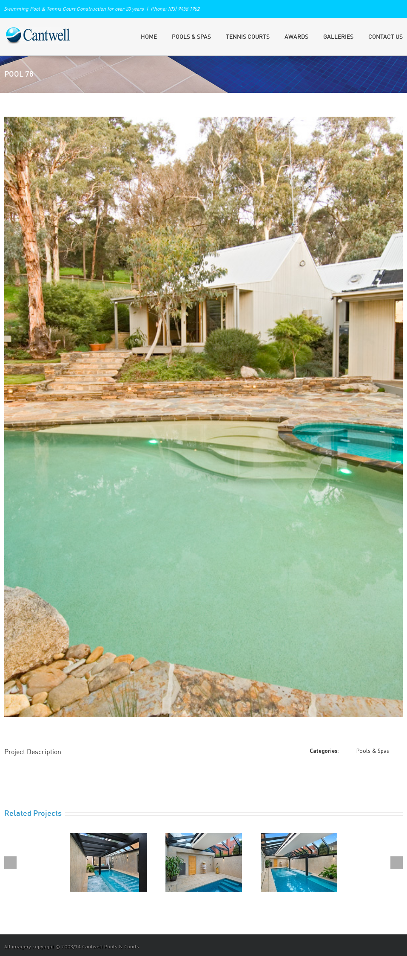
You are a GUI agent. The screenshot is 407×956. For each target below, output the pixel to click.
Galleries (338, 37)
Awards (296, 37)
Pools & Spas (191, 37)
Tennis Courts (248, 37)
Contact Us (385, 37)
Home (149, 37)
